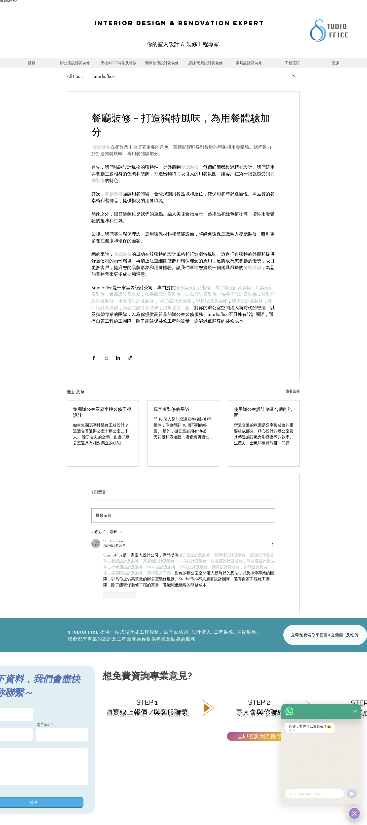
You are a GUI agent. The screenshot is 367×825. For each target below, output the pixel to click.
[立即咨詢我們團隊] (260, 736)
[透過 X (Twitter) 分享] (106, 358)
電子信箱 (44, 725)
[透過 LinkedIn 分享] (118, 358)
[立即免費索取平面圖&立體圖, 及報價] (325, 635)
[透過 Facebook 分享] (93, 358)
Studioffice (104, 76)
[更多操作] (272, 544)
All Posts (75, 76)
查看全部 (293, 391)
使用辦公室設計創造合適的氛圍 (263, 412)
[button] (293, 77)
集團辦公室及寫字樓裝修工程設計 (102, 412)
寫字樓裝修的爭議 (171, 409)
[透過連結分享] (130, 358)
